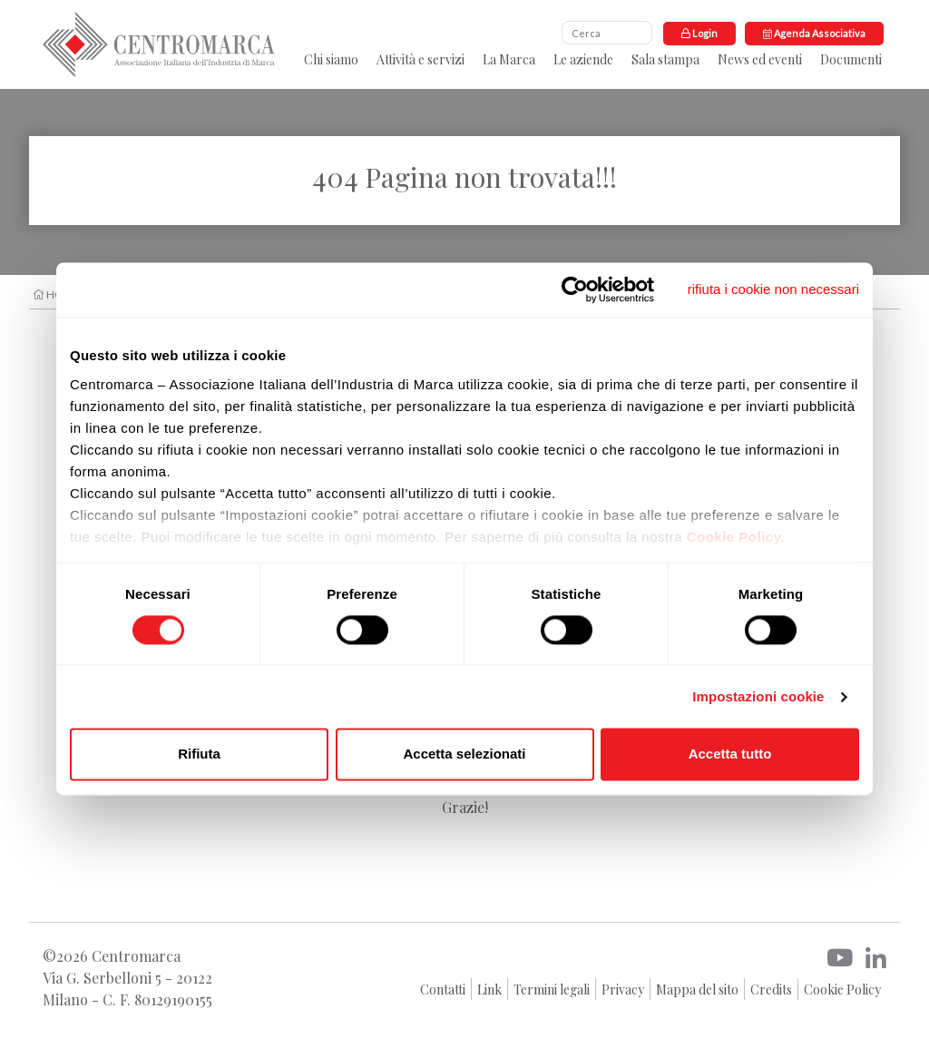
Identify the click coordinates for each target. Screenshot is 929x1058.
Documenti (851, 59)
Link (489, 989)
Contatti (442, 989)
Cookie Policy (842, 989)
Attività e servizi (420, 59)
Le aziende (583, 59)
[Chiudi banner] (773, 289)
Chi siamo (331, 59)
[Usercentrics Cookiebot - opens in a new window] (574, 289)
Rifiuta (199, 754)
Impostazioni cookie (758, 696)
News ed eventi (760, 59)
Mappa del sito (697, 989)
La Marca (509, 59)
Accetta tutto (730, 754)
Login (699, 33)
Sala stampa (665, 59)
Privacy (622, 989)
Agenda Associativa (814, 33)
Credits (771, 989)
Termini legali (551, 989)
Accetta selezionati (464, 754)
